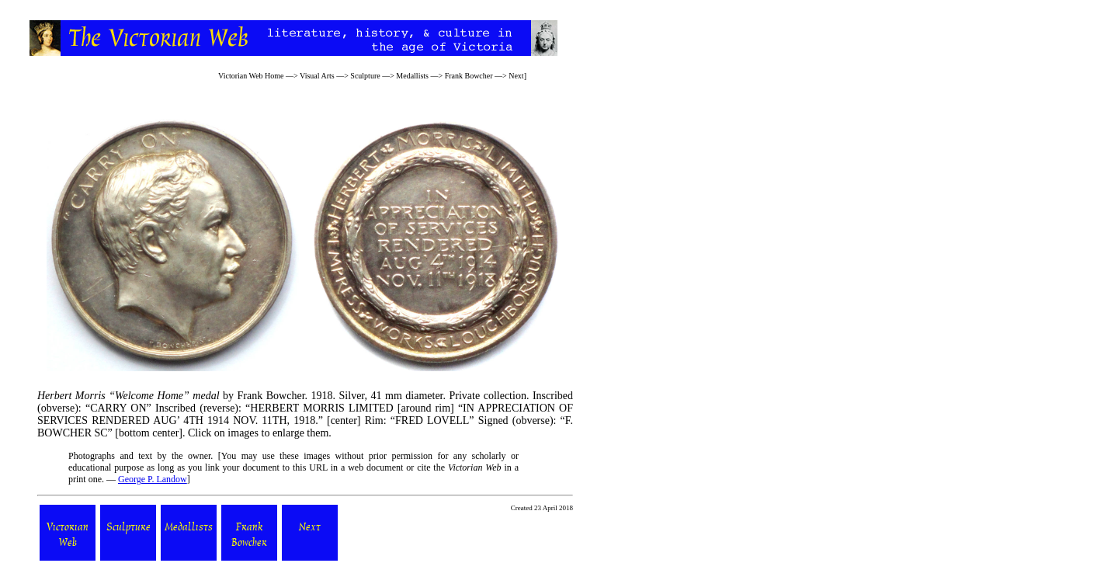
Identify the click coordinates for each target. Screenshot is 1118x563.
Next (516, 75)
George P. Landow (152, 479)
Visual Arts (317, 75)
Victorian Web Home (251, 75)
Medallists (412, 75)
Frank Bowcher (469, 75)
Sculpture (365, 75)
